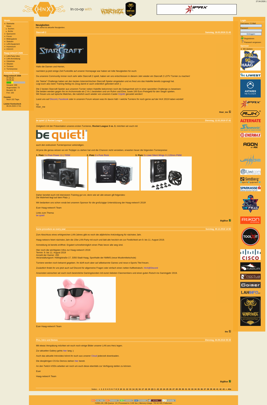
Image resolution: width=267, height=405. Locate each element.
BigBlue (224, 221)
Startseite (10, 23)
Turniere (9, 66)
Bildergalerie (11, 39)
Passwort (244, 28)
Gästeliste (10, 61)
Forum (9, 36)
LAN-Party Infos (13, 56)
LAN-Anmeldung (13, 59)
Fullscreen (167, 403)
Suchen (11, 29)
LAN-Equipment (13, 44)
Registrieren (249, 39)
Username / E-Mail (248, 23)
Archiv (10, 31)
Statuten (9, 41)
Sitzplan (9, 64)
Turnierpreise (11, 69)
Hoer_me (224, 112)
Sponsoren (10, 34)
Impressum (11, 47)
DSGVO (9, 49)
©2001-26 (99, 403)
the (227, 332)
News (8, 26)
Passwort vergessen (252, 42)
